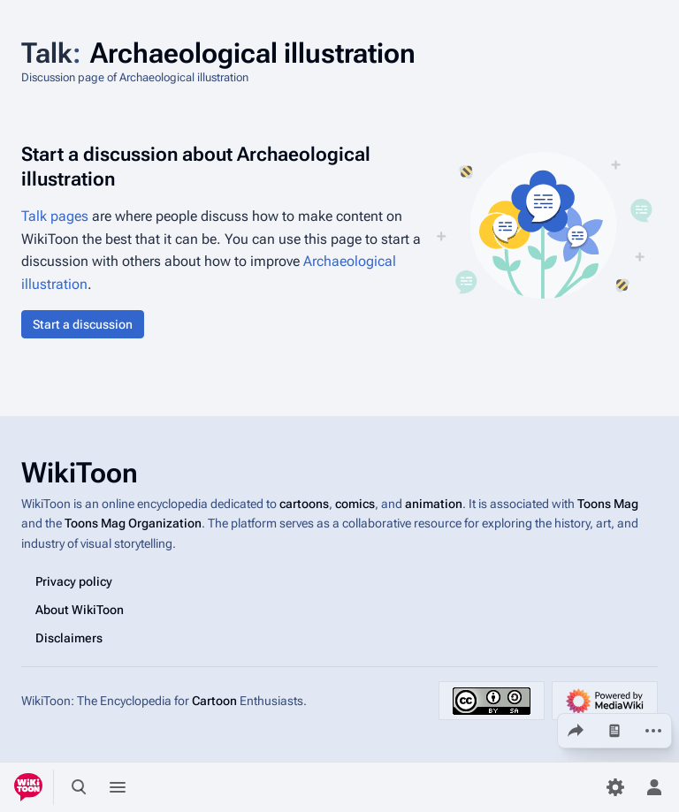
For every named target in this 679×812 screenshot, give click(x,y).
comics (355, 504)
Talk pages (54, 216)
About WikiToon (79, 610)
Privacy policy (73, 581)
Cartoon (214, 701)
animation (433, 504)
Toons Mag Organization (133, 523)
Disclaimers (69, 638)
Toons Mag (607, 504)
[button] (82, 324)
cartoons (304, 504)
